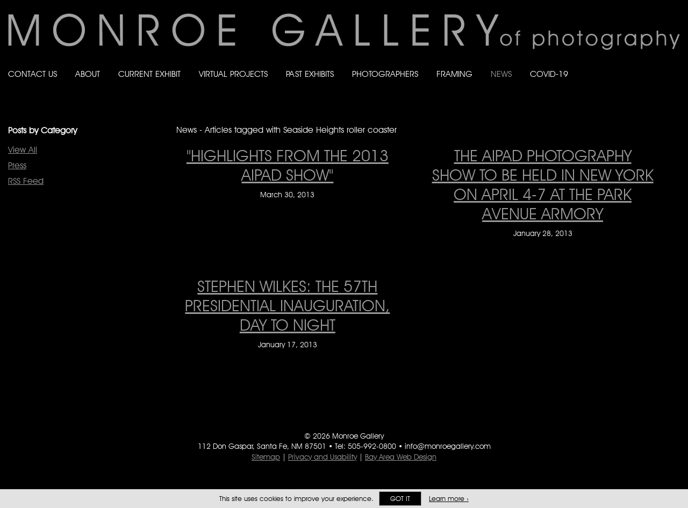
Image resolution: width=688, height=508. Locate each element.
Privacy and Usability (322, 457)
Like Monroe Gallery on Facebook (610, 63)
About (87, 74)
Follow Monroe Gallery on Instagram (653, 63)
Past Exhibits (310, 74)
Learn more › (449, 499)
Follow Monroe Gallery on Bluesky (632, 63)
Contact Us (32, 74)
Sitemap (266, 457)
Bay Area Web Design (400, 457)
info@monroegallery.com (448, 446)
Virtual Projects (233, 74)
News (501, 74)
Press (17, 165)
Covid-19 (549, 74)
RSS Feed (26, 181)
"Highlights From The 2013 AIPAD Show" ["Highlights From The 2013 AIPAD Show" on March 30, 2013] (288, 165)
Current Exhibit (149, 74)
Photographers (385, 74)
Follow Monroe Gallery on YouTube (675, 63)
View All (22, 150)
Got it (400, 499)
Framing (454, 74)
